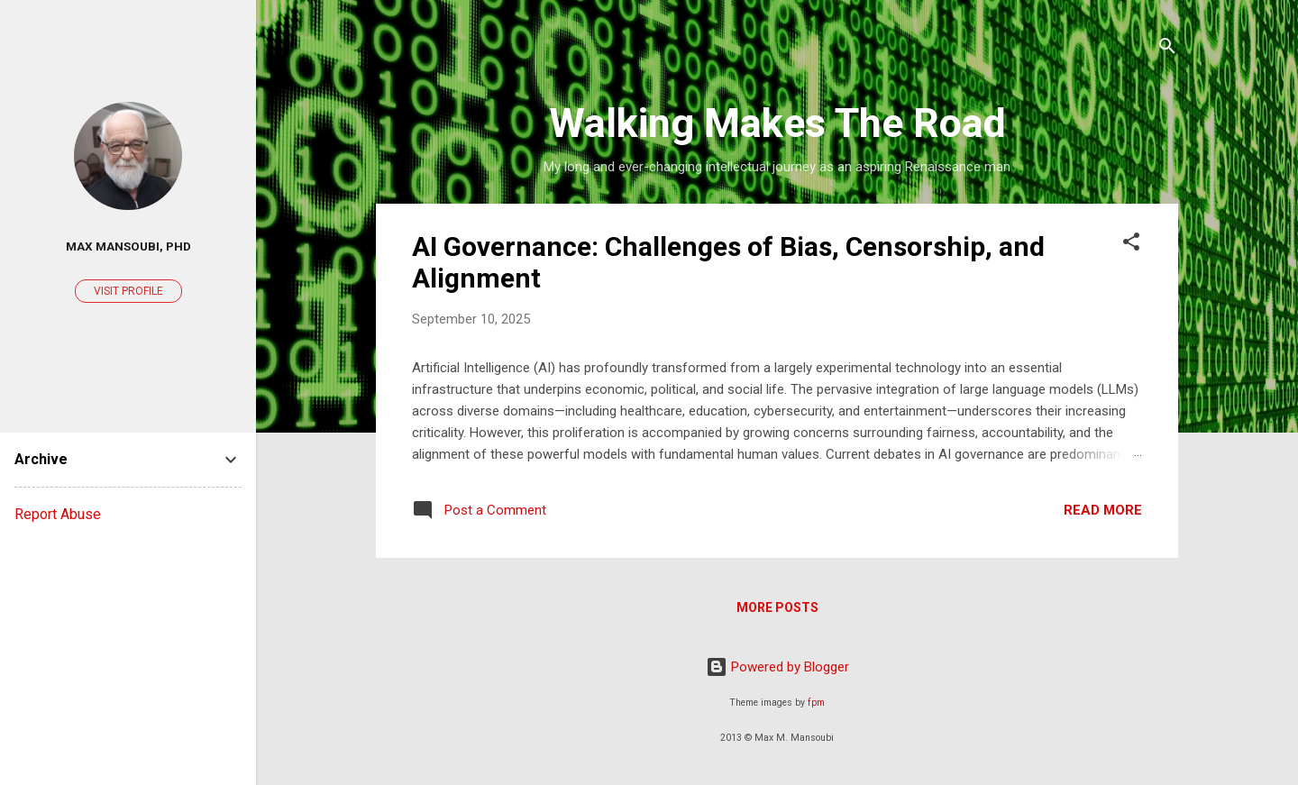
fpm (816, 702)
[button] (1131, 245)
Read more (1103, 510)
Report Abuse (57, 514)
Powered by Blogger (777, 667)
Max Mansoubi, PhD (128, 246)
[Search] (1167, 49)
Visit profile (128, 291)
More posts (777, 607)
